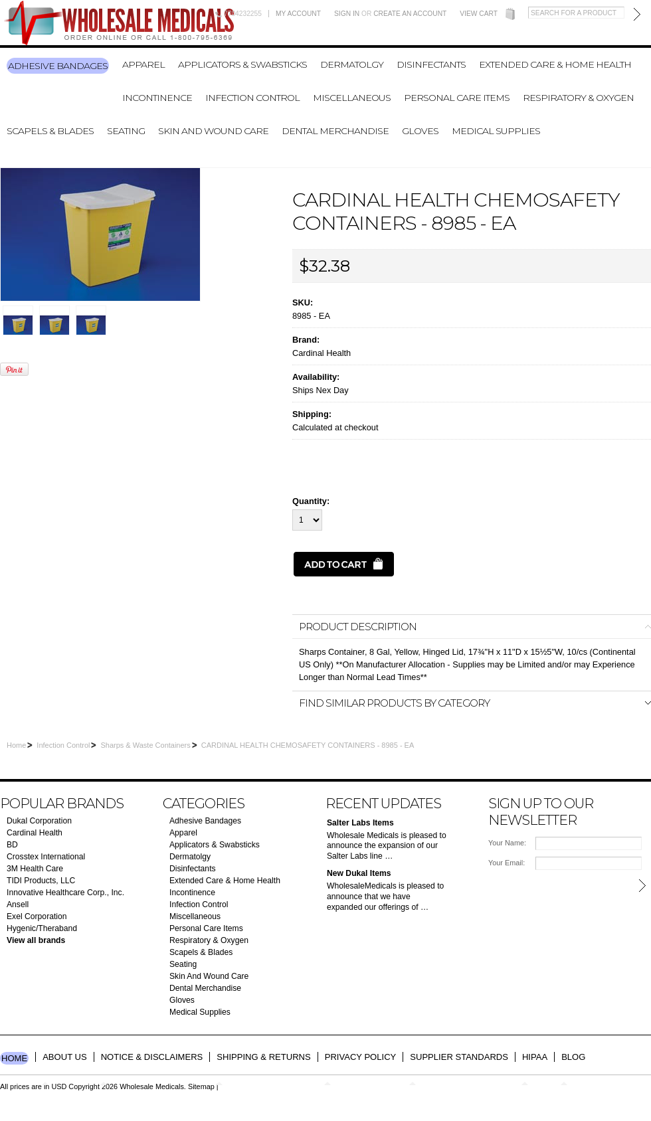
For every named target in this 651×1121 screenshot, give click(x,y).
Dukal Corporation (39, 820)
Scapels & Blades (50, 131)
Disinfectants (431, 64)
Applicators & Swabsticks (242, 64)
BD (12, 844)
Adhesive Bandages (58, 66)
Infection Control (252, 98)
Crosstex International (46, 856)
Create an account (409, 13)
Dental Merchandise (335, 131)
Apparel (143, 64)
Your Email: (506, 863)
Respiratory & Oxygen (578, 98)
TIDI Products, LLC (41, 880)
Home (16, 745)
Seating (126, 131)
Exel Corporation (37, 916)
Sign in (346, 13)
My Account (298, 13)
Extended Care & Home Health (555, 64)
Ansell (18, 904)
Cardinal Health (321, 353)
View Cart (479, 13)
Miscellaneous (352, 98)
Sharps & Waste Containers (145, 745)
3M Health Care (35, 868)
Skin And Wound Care (213, 131)
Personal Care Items (457, 98)
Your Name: (507, 843)
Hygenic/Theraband (42, 928)
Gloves (420, 131)
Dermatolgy (351, 64)
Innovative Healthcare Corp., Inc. (65, 892)
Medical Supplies (496, 131)
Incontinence (157, 98)
